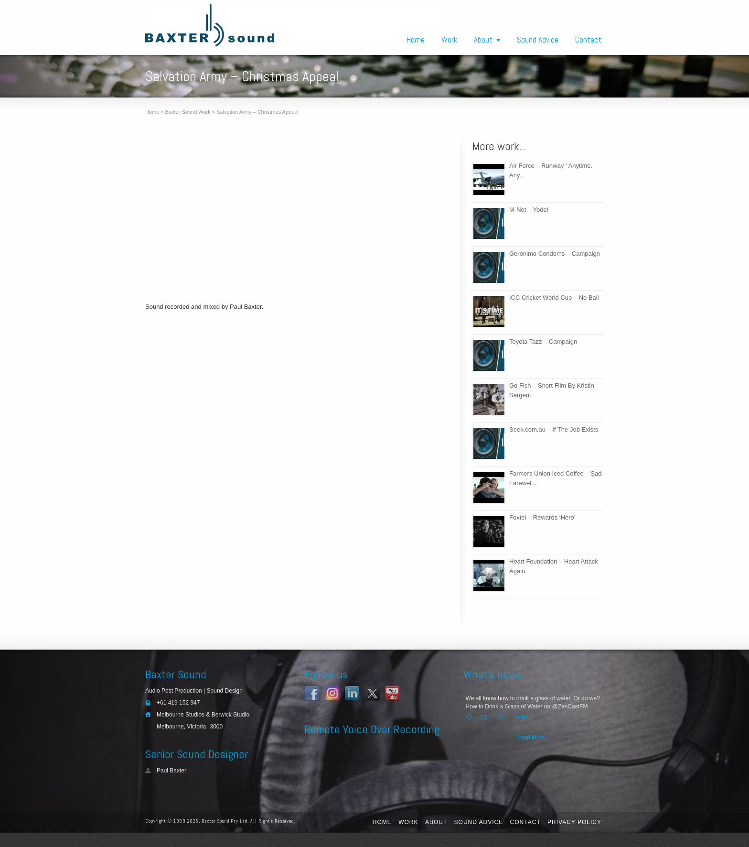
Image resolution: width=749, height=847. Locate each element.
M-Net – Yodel (528, 209)
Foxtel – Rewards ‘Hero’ (542, 517)
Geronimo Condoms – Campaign (554, 253)
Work (449, 39)
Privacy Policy (574, 822)
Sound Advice (537, 39)
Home (416, 39)
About (483, 39)
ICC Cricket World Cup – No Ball (554, 297)
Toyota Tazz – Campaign (543, 341)
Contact (588, 39)
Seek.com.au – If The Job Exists (553, 429)
